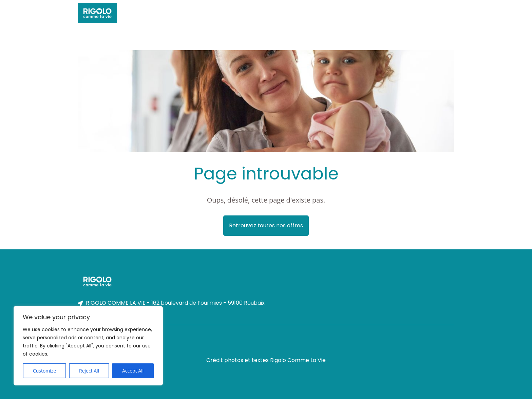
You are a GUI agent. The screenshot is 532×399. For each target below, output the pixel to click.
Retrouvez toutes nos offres (266, 225)
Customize (44, 370)
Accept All (133, 370)
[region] (88, 345)
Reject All (89, 370)
